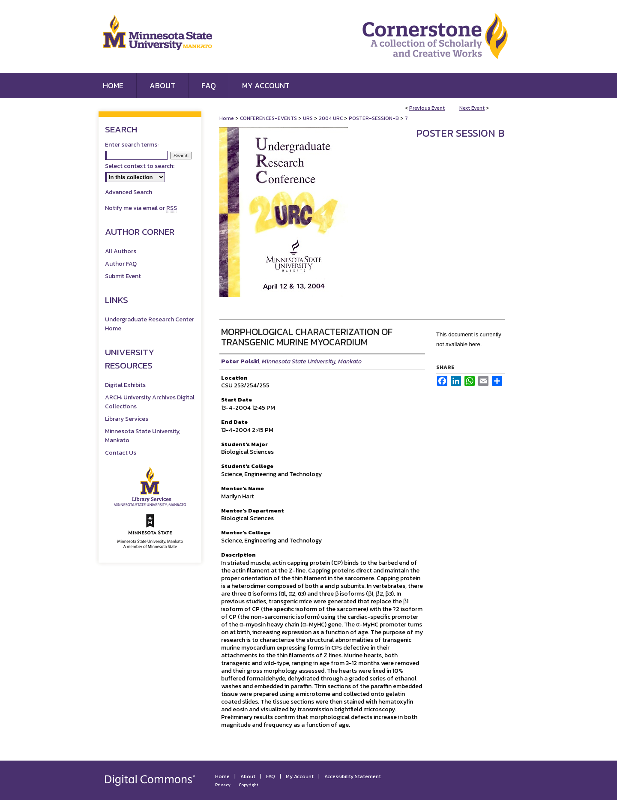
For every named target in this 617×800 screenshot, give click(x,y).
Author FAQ (121, 263)
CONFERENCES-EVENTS (269, 118)
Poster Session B (460, 133)
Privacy (223, 785)
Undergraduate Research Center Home (149, 324)
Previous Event (427, 108)
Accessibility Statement (352, 776)
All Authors (120, 251)
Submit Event (123, 276)
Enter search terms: (132, 144)
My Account (300, 776)
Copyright (248, 785)
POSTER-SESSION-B (374, 118)
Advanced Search (128, 192)
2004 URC (331, 118)
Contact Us (120, 452)
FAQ (270, 776)
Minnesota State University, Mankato (142, 436)
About (247, 776)
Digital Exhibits (125, 385)
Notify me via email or (141, 208)
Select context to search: (139, 166)
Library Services (126, 418)
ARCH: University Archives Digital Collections (150, 402)
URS (308, 118)
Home (226, 118)
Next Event (472, 108)
